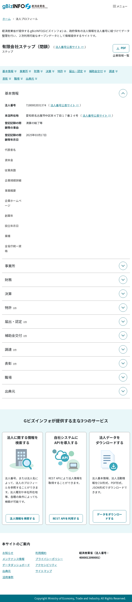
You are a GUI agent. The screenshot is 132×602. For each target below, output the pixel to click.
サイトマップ (43, 571)
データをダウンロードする (109, 516)
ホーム (6, 19)
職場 (19, 78)
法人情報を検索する (22, 518)
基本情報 (10, 71)
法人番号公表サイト (70, 47)
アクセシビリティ (46, 565)
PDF (121, 48)
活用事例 (7, 577)
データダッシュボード (16, 565)
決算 (50, 71)
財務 (39, 71)
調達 (114, 71)
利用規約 (40, 553)
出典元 (32, 78)
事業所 (26, 71)
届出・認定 (78, 71)
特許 (62, 71)
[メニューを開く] (120, 6)
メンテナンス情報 (13, 559)
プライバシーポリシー (49, 559)
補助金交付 (98, 71)
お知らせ (7, 553)
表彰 (7, 78)
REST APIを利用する (66, 518)
